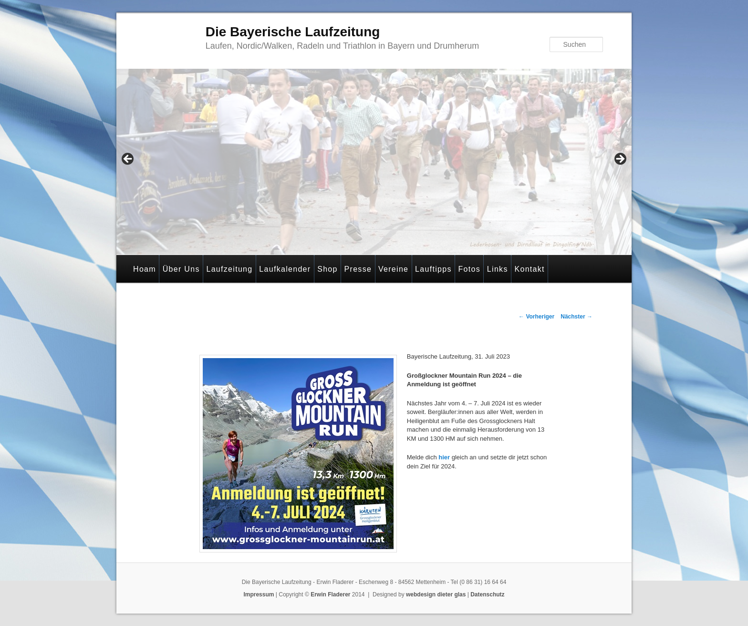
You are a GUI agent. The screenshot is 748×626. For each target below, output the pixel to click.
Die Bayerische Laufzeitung (293, 31)
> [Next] (620, 159)
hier (443, 457)
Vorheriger (536, 316)
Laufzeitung (229, 269)
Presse (358, 269)
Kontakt (529, 269)
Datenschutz (487, 594)
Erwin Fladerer (330, 594)
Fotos (469, 269)
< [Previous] (128, 159)
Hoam (144, 269)
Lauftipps (433, 269)
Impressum (258, 594)
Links (497, 269)
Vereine (393, 269)
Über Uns (181, 269)
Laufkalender (285, 269)
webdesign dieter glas (436, 594)
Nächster (576, 316)
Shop (327, 269)
